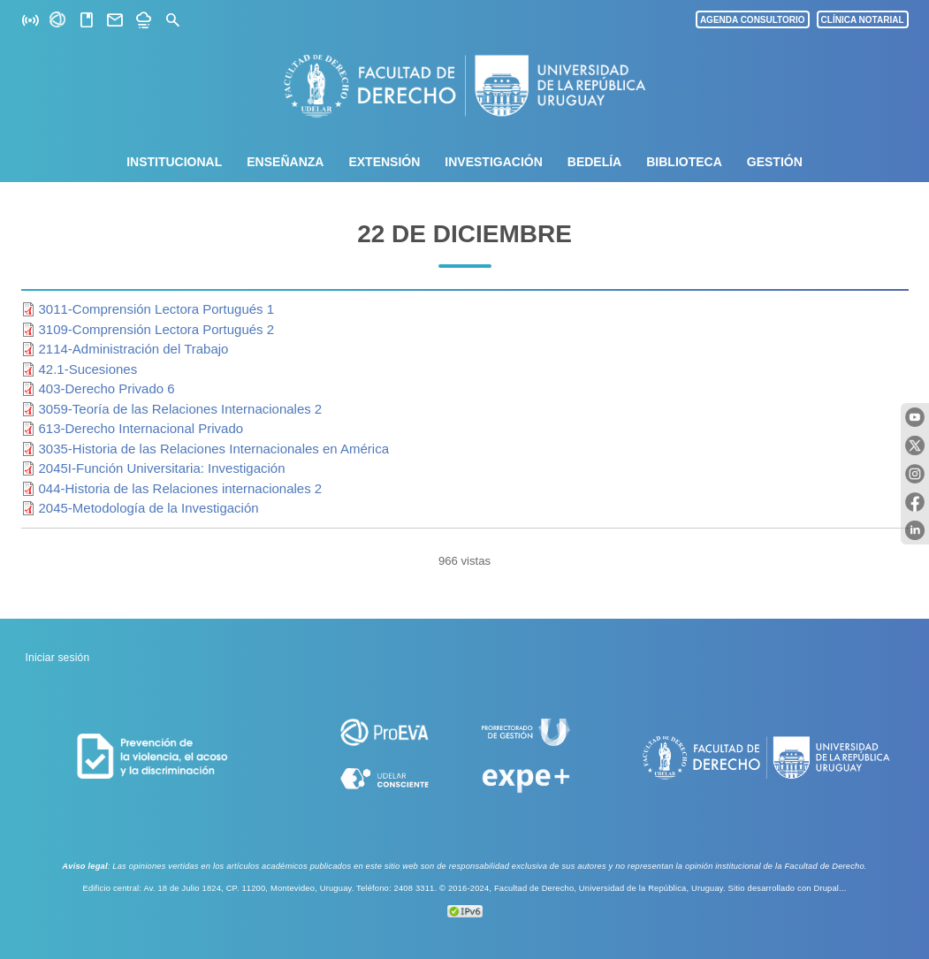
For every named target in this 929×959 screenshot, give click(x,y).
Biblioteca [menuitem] (684, 162)
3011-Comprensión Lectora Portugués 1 (157, 308)
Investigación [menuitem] (493, 162)
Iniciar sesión (58, 657)
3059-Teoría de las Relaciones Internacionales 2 (181, 408)
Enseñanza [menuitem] (285, 162)
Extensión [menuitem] (384, 162)
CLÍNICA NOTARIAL (862, 20)
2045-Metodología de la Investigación (149, 507)
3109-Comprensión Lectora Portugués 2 (157, 329)
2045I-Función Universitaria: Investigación (162, 468)
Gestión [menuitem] (775, 162)
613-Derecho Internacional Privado (141, 428)
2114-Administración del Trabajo (134, 348)
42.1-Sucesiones (88, 369)
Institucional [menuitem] (174, 162)
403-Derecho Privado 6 (107, 388)
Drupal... (829, 888)
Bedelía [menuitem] (594, 162)
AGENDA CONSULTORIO (752, 20)
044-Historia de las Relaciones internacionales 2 (181, 488)
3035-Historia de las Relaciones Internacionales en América (214, 448)
